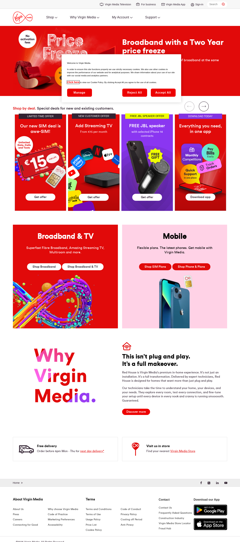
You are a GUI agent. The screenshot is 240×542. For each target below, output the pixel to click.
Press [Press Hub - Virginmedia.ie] (16, 514)
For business (148, 4)
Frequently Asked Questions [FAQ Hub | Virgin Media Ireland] (175, 513)
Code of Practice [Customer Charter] (58, 514)
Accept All (163, 92)
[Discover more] (136, 412)
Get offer (40, 197)
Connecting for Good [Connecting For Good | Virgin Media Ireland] (25, 525)
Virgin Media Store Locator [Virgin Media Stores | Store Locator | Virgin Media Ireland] (175, 523)
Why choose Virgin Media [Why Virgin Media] (63, 509)
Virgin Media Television (118, 4)
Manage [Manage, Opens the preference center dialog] (79, 92)
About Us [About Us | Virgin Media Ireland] (18, 509)
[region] (120, 155)
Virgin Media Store (182, 451)
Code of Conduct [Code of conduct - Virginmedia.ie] (131, 509)
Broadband (44, 266)
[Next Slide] (204, 106)
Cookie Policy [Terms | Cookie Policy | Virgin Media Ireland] (94, 530)
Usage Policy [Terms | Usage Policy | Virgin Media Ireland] (93, 519)
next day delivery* (92, 451)
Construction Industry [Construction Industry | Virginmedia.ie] (171, 518)
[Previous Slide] (189, 106)
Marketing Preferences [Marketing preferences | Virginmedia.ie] (61, 519)
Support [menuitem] (151, 17)
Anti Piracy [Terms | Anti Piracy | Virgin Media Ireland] (127, 525)
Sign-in (199, 4)
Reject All (134, 92)
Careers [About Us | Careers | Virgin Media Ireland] (17, 519)
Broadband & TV (82, 266)
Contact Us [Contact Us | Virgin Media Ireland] (165, 508)
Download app (200, 197)
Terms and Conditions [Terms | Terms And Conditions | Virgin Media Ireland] (98, 509)
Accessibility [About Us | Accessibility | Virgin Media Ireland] (55, 525)
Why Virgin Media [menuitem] (83, 17)
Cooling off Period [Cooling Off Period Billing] (131, 519)
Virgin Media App (175, 4)
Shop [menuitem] (50, 17)
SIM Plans (155, 266)
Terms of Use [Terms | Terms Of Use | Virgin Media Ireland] (93, 514)
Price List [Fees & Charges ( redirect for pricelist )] (91, 525)
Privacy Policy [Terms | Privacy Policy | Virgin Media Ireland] (129, 514)
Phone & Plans (191, 266)
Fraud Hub (165, 528)
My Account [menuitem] (120, 17)
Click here (73, 82)
